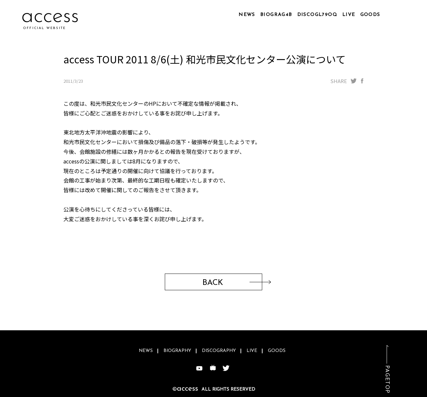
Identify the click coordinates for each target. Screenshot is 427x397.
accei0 (51, 16)
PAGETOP (387, 379)
